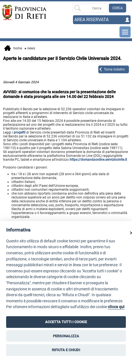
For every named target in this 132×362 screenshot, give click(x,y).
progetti (19, 132)
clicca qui (116, 307)
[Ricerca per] (89, 8)
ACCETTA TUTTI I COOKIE (66, 322)
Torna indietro (114, 69)
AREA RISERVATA (91, 19)
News (30, 48)
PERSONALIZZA (66, 336)
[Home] (14, 12)
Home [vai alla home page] (13, 48)
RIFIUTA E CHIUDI (66, 350)
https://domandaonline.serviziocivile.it (98, 160)
